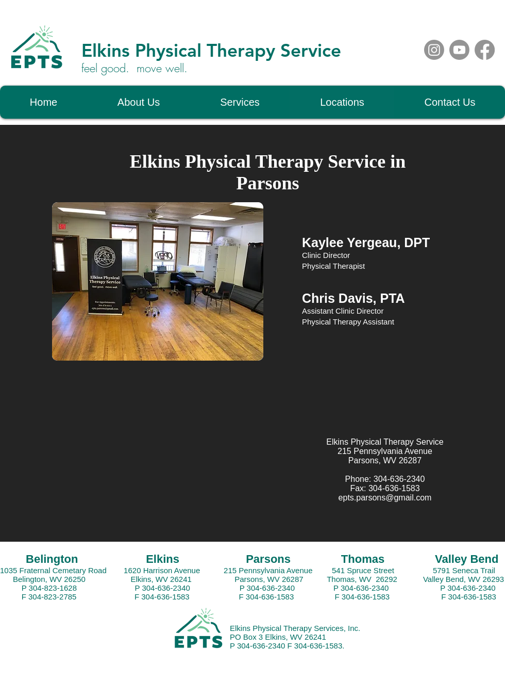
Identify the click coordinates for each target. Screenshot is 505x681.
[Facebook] (485, 50)
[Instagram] (434, 50)
